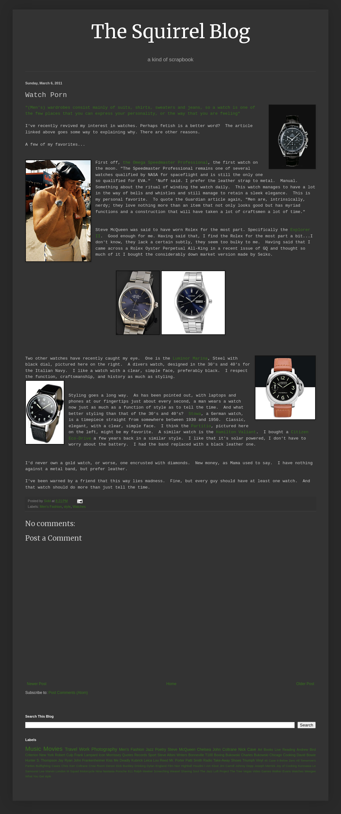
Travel (71, 749)
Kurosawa (304, 766)
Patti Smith (193, 760)
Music (33, 749)
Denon (110, 766)
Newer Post (36, 684)
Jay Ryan (65, 760)
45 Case (270, 760)
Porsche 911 (124, 771)
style (67, 507)
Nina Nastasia (105, 771)
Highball (186, 766)
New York (46, 755)
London (61, 771)
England (160, 766)
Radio (207, 760)
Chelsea (204, 750)
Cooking (289, 755)
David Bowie (306, 755)
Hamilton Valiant (236, 432)
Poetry (160, 750)
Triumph (248, 760)
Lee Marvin (47, 771)
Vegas (247, 771)
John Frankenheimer (89, 760)
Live (278, 750)
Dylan (151, 766)
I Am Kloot (211, 766)
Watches (79, 507)
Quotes (127, 755)
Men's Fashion (51, 507)
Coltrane (81, 766)
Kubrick (137, 760)
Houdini (198, 766)
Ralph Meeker (143, 771)
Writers (181, 755)
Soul (196, 771)
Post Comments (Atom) (68, 693)
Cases (55, 766)
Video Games (262, 771)
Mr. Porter (176, 760)
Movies (53, 749)
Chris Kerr (68, 766)
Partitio (201, 426)
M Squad (73, 771)
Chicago (275, 755)
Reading (288, 750)
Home (171, 684)
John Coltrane (224, 750)
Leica (148, 760)
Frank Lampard (86, 755)
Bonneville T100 (200, 755)
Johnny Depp (245, 766)
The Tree (236, 771)
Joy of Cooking (286, 766)
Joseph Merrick (264, 766)
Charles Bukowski (254, 755)
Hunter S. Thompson (41, 760)
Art (260, 750)
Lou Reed (160, 760)
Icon (102, 755)
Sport (152, 755)
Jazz (149, 750)
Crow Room (97, 766)
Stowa (194, 414)
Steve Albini (167, 755)
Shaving (186, 771)
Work (84, 749)
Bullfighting (43, 766)
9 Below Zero (286, 760)
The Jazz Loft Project (214, 771)
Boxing (219, 755)
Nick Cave (247, 750)
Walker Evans (281, 771)
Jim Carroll (227, 766)
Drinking (140, 766)
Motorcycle (87, 771)
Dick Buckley (125, 766)
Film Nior (174, 766)
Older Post (305, 684)
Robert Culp (64, 755)
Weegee (310, 771)
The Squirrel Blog (170, 31)
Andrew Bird (306, 750)
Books (268, 750)
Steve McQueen (181, 750)
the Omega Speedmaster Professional (165, 163)
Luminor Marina (190, 358)
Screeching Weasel (167, 771)
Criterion (31, 755)
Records (140, 755)
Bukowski (232, 755)
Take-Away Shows (227, 760)
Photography (104, 749)
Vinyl (259, 760)
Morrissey (113, 755)
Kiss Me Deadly (118, 760)
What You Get (34, 776)
